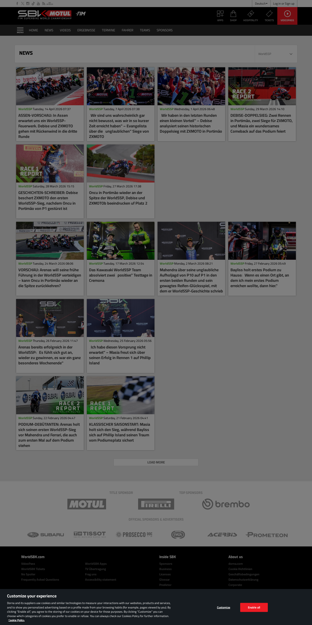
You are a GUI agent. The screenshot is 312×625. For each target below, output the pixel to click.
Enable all (254, 607)
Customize (223, 607)
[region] (156, 607)
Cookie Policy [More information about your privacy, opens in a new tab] (16, 620)
